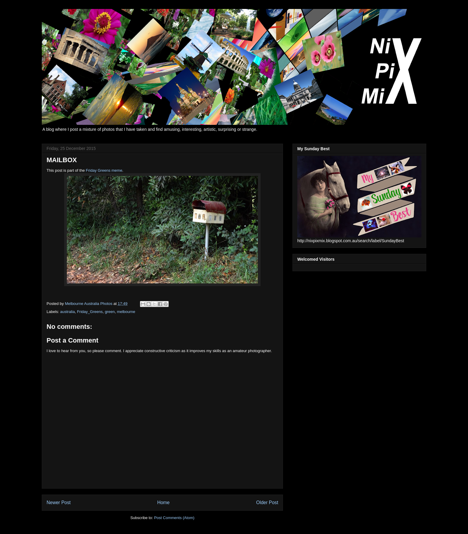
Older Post (267, 502)
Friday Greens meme (104, 170)
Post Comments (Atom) (174, 517)
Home (163, 502)
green (110, 311)
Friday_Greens (90, 311)
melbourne (126, 311)
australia (67, 311)
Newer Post (59, 502)
